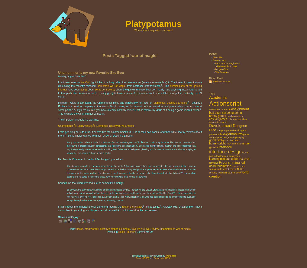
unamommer (167, 228)
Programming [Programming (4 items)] (229, 162)
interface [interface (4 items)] (225, 147)
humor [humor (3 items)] (227, 143)
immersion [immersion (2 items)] (237, 143)
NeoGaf (85, 82)
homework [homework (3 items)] (216, 143)
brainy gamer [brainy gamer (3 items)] (217, 116)
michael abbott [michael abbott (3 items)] (229, 158)
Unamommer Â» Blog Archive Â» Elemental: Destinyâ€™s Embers (96, 125)
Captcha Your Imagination (227, 63)
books (79, 228)
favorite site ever (141, 228)
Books (121, 231)
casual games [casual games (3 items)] (218, 119)
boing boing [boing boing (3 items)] (234, 112)
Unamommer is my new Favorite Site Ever (91, 72)
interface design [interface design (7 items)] (225, 151)
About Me (217, 57)
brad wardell (91, 228)
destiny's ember (109, 228)
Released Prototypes (227, 66)
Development (219, 60)
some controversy (105, 89)
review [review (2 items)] (235, 166)
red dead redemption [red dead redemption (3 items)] (227, 164)
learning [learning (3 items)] (214, 158)
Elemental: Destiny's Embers (170, 102)
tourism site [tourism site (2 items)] (233, 172)
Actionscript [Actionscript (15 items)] (225, 103)
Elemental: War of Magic (111, 85)
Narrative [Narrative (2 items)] (213, 163)
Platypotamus (153, 24)
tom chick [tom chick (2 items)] (222, 172)
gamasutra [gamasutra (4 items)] (234, 134)
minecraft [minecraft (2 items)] (244, 159)
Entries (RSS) (142, 258)
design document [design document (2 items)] (217, 122)
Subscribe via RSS (221, 81)
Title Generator (222, 72)
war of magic (183, 228)
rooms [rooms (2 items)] (242, 166)
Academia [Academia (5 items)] (218, 97)
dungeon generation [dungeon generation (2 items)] (227, 130)
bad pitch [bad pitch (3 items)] (215, 112)
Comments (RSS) (162, 258)
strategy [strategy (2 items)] (213, 172)
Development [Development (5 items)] (220, 125)
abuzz (83, 89)
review (155, 228)
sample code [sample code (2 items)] (215, 169)
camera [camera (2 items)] (239, 116)
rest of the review (132, 206)
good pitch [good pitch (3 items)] (216, 140)
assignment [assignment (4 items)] (240, 109)
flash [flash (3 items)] (222, 134)
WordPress (171, 256)
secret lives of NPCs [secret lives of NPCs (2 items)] (233, 169)
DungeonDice (221, 69)
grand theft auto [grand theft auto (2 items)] (231, 140)
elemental (124, 228)
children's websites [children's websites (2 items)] (237, 119)
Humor (131, 231)
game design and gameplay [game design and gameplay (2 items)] (230, 137)
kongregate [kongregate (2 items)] (234, 156)
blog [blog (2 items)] (224, 113)
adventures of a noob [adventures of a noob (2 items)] (219, 109)
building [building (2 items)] (231, 116)
